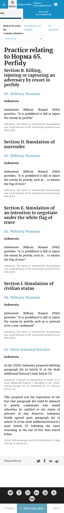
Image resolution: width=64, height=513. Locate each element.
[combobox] (5, 38)
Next (58, 508)
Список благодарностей (42, 4)
